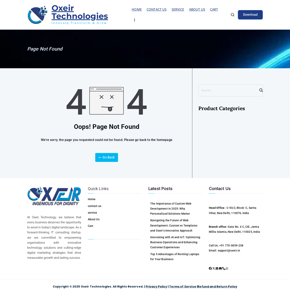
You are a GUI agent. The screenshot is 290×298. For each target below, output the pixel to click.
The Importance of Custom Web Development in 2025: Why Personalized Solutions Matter (170, 208)
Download (250, 15)
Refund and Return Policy (217, 287)
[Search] (259, 90)
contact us (157, 9)
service (178, 9)
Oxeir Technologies (80, 12)
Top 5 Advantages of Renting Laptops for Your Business (174, 256)
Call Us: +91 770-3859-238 (226, 245)
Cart (214, 9)
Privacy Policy (156, 287)
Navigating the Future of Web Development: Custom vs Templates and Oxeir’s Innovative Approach (173, 225)
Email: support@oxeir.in (224, 250)
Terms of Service (182, 287)
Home (137, 9)
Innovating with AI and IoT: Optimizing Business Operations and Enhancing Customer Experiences (175, 242)
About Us (197, 9)
